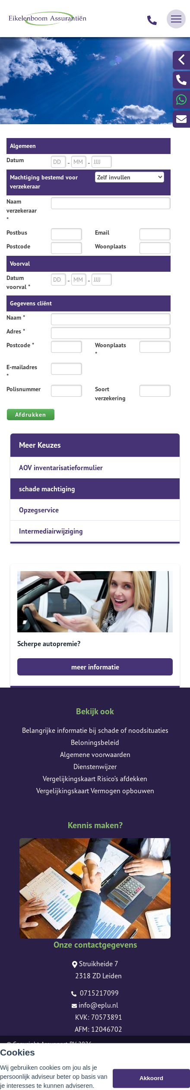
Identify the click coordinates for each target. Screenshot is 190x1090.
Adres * (15, 331)
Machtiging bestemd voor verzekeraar (44, 181)
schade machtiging (47, 488)
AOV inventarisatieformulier (61, 467)
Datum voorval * (18, 282)
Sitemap (17, 1056)
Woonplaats (110, 246)
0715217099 (95, 993)
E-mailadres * (21, 371)
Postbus (16, 232)
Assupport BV (58, 1044)
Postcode (18, 246)
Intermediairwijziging (51, 531)
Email (102, 232)
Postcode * (20, 345)
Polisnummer (23, 389)
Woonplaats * (110, 349)
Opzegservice (39, 510)
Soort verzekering (110, 393)
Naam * (15, 317)
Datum (15, 160)
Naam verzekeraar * (21, 210)
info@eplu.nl (95, 1005)
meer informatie (95, 667)
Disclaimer (20, 1068)
